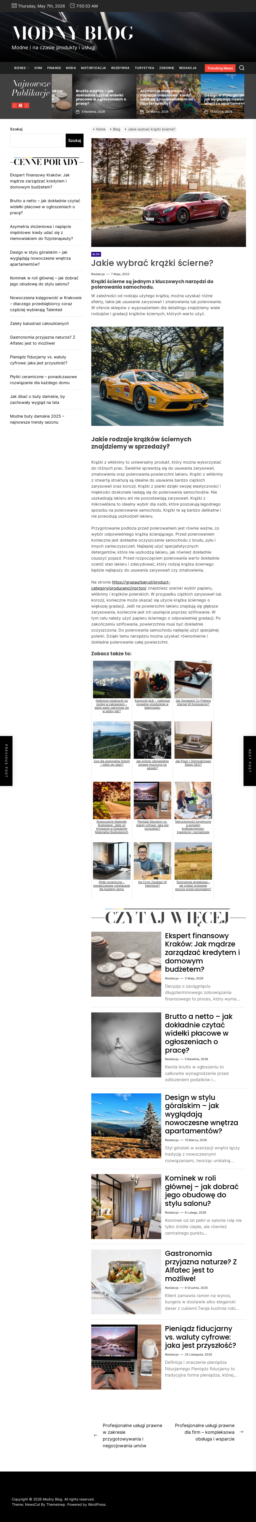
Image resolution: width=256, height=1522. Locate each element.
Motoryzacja (93, 68)
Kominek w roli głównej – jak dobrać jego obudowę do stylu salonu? (202, 1190)
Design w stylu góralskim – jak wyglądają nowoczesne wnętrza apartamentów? (201, 1114)
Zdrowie (166, 68)
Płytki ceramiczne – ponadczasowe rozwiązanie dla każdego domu (43, 379)
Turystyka (144, 68)
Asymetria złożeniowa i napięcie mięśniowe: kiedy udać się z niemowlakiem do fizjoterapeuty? (210, 97)
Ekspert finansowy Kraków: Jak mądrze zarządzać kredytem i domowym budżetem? (81, 97)
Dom (38, 68)
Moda (71, 68)
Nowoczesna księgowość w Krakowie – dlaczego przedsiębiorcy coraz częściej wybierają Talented (46, 303)
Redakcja (188, 68)
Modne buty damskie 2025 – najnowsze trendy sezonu (37, 419)
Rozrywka (120, 68)
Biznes (22, 68)
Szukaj (16, 129)
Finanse (54, 68)
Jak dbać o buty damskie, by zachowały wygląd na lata (37, 399)
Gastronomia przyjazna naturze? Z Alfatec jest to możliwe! (201, 1266)
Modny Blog (73, 33)
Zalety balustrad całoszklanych (39, 323)
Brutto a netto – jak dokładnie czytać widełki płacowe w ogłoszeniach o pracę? (145, 97)
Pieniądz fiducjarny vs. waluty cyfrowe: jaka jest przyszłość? (200, 1337)
